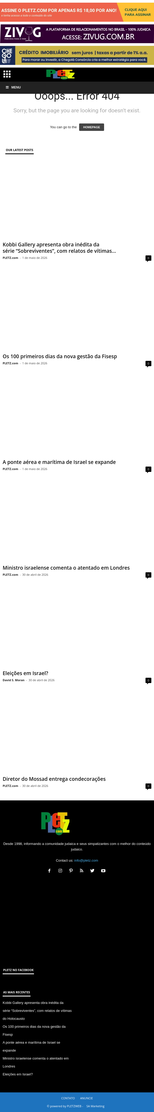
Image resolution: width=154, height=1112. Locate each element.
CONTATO (68, 1098)
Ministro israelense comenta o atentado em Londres (66, 567)
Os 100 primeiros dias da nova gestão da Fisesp (60, 356)
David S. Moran (13, 680)
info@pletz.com (86, 860)
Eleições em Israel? (25, 673)
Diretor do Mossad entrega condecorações (54, 779)
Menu (13, 87)
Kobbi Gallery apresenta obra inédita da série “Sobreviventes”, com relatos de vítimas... (59, 247)
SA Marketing (96, 1106)
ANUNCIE (86, 1098)
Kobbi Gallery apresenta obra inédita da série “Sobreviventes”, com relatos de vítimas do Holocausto (37, 1011)
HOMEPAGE (91, 127)
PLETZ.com (10, 258)
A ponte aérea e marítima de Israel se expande (59, 462)
